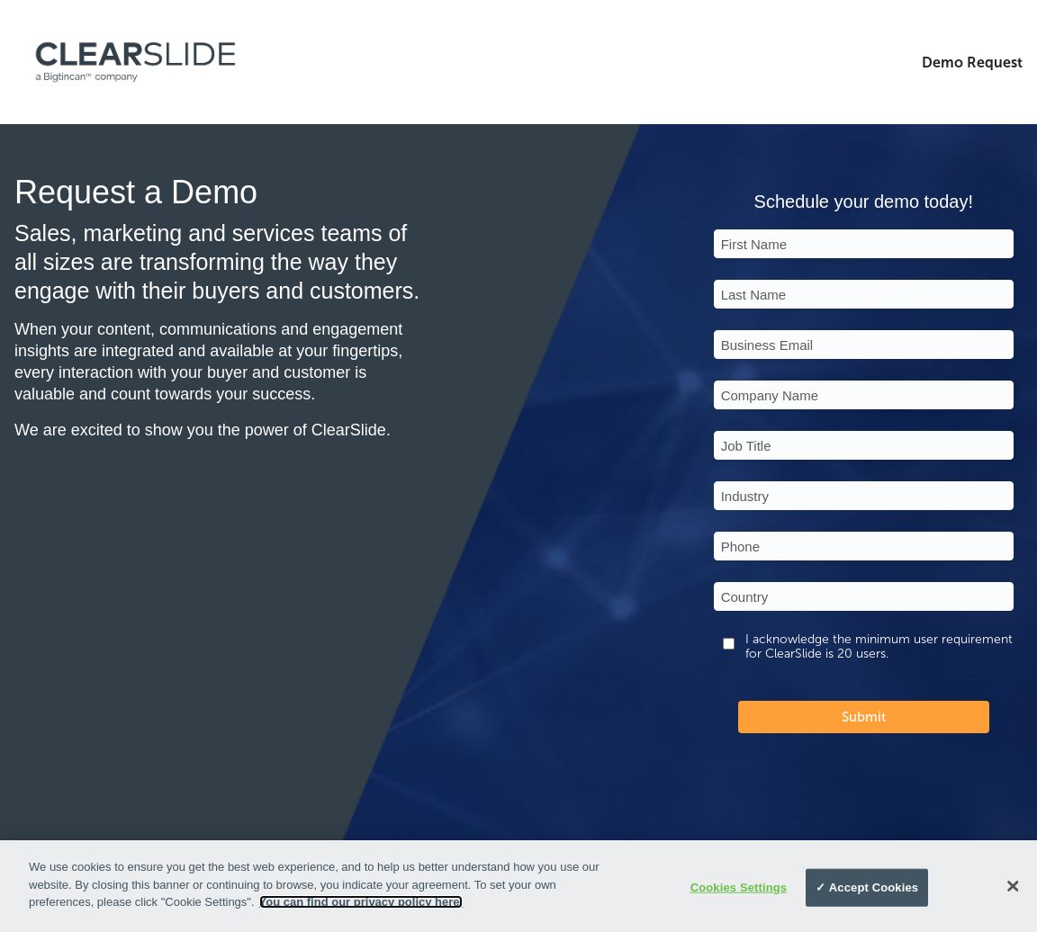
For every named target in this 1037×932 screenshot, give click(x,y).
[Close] (1012, 886)
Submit (864, 717)
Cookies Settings (739, 887)
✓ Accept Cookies (867, 887)
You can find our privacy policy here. (361, 902)
